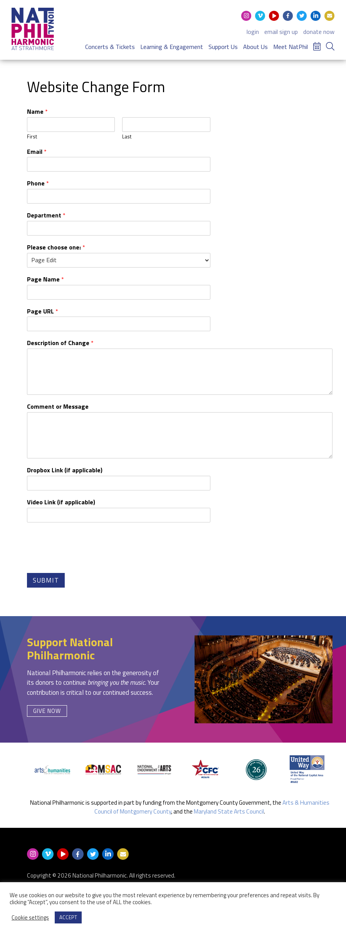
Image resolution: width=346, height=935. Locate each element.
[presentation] (85, 559)
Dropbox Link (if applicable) (64, 470)
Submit (46, 580)
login (253, 31)
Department (46, 215)
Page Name (45, 279)
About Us (255, 46)
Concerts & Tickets (110, 46)
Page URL (42, 311)
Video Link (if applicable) (61, 502)
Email (37, 152)
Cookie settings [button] (30, 917)
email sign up (281, 31)
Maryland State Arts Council (229, 811)
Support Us (223, 46)
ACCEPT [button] (68, 917)
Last (126, 136)
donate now (318, 31)
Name (37, 112)
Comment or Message (58, 407)
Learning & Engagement (171, 46)
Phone (38, 183)
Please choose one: (56, 247)
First (32, 136)
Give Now (47, 710)
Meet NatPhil (290, 46)
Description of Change (60, 343)
